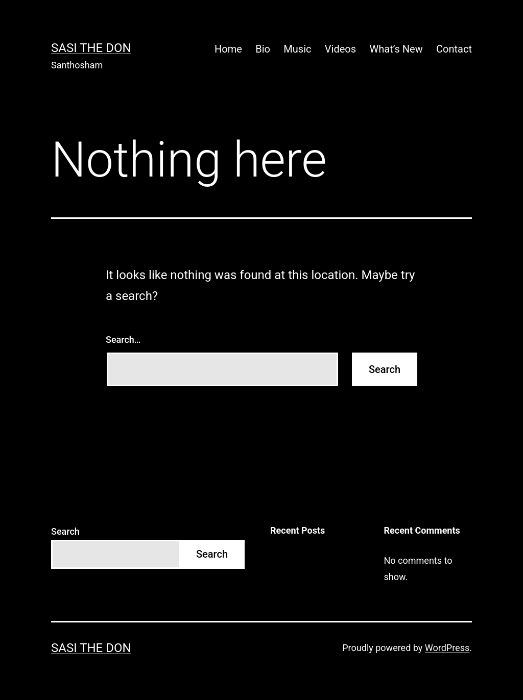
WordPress (447, 647)
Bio (262, 49)
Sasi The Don (91, 48)
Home (228, 49)
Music (297, 49)
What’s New (395, 49)
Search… (123, 339)
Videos (340, 49)
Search (65, 531)
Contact (454, 49)
